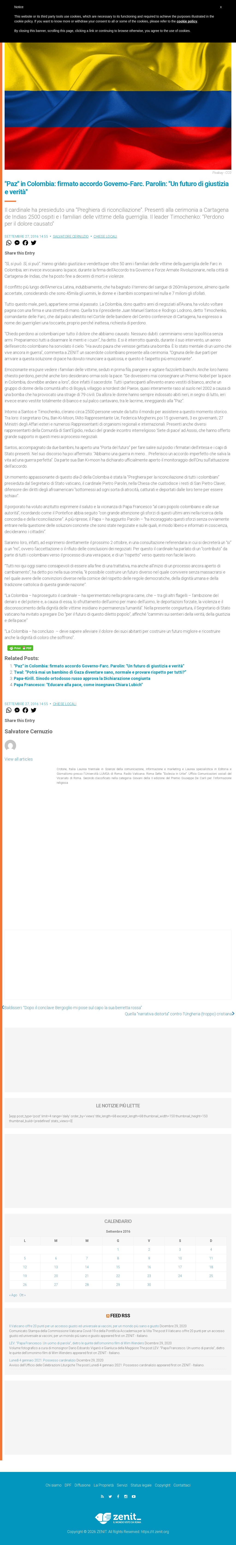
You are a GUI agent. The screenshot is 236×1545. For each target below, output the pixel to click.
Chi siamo (54, 1485)
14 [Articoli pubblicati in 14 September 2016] (87, 1267)
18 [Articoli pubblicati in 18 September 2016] (211, 1267)
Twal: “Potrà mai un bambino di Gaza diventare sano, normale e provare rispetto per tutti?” (100, 672)
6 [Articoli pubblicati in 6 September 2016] (56, 1258)
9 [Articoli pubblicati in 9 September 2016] (149, 1258)
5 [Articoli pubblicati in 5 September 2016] (25, 1258)
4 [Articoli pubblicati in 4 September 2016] (211, 1249)
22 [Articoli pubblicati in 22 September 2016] (118, 1276)
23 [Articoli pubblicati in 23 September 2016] (149, 1276)
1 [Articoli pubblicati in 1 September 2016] (118, 1249)
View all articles (19, 759)
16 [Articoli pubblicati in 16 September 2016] (149, 1267)
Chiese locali (105, 236)
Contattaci (182, 1485)
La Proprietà (104, 1485)
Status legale (141, 1485)
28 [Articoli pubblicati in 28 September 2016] (87, 1285)
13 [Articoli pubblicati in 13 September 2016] (56, 1267)
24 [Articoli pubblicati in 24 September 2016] (180, 1276)
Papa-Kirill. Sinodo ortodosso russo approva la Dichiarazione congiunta (82, 678)
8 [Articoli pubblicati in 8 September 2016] (118, 1258)
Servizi (122, 1485)
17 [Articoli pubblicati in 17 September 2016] (180, 1267)
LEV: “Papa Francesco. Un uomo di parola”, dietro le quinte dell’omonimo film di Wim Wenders (76, 1343)
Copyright (162, 1485)
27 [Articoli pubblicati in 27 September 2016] (56, 1285)
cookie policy (187, 21)
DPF (68, 1485)
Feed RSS (120, 1315)
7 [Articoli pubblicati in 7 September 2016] (87, 1258)
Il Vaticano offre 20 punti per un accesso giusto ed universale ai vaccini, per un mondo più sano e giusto (84, 1326)
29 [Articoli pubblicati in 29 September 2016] (118, 1285)
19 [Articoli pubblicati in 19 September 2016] (25, 1276)
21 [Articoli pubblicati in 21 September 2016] (87, 1276)
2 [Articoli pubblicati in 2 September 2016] (149, 1249)
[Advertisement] (118, 969)
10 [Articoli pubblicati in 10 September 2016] (180, 1258)
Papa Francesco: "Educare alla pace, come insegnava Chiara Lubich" (78, 684)
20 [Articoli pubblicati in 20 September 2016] (56, 1276)
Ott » (22, 1295)
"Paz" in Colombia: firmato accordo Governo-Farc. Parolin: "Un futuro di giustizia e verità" (99, 665)
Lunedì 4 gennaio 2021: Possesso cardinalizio (42, 1360)
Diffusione (83, 1485)
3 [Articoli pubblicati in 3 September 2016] (180, 1249)
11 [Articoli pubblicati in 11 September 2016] (211, 1258)
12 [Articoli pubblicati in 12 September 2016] (25, 1267)
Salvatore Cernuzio (71, 236)
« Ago (13, 1295)
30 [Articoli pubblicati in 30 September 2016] (149, 1285)
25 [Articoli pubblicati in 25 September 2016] (211, 1276)
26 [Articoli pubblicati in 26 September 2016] (25, 1285)
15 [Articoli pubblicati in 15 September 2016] (118, 1267)
